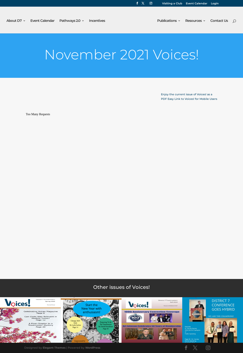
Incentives (97, 21)
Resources (193, 21)
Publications (166, 21)
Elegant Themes (54, 347)
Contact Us (219, 21)
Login (215, 3)
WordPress (92, 347)
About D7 (14, 21)
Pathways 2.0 (70, 21)
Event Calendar (196, 3)
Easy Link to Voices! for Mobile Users (192, 99)
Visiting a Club (172, 3)
